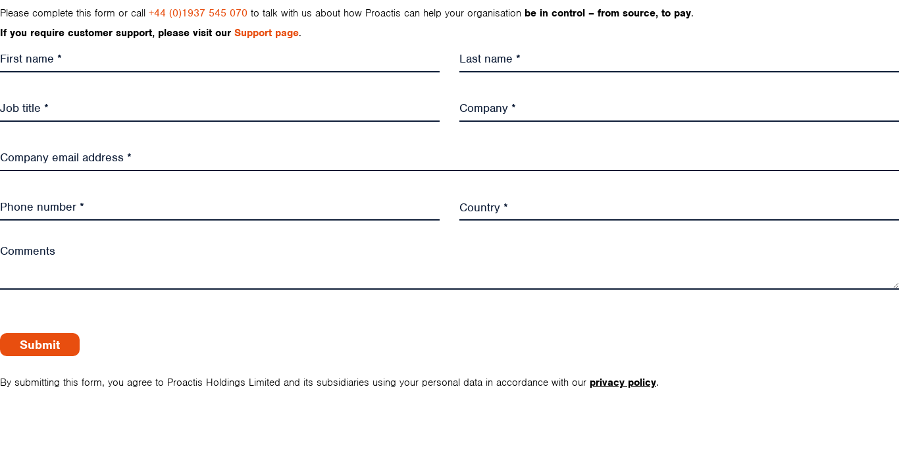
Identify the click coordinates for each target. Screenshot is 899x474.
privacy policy (623, 382)
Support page (266, 33)
